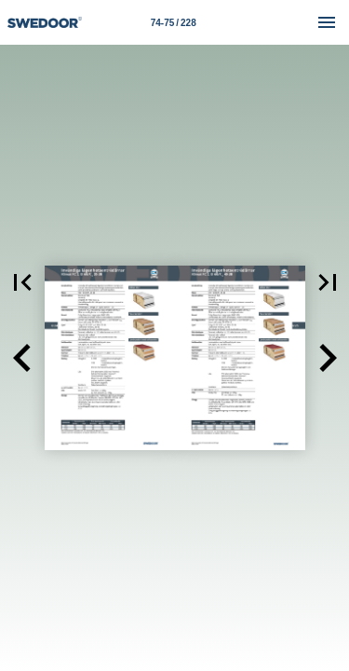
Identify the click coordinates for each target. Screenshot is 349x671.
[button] (22, 358)
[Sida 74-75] (173, 22)
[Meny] (326, 22)
